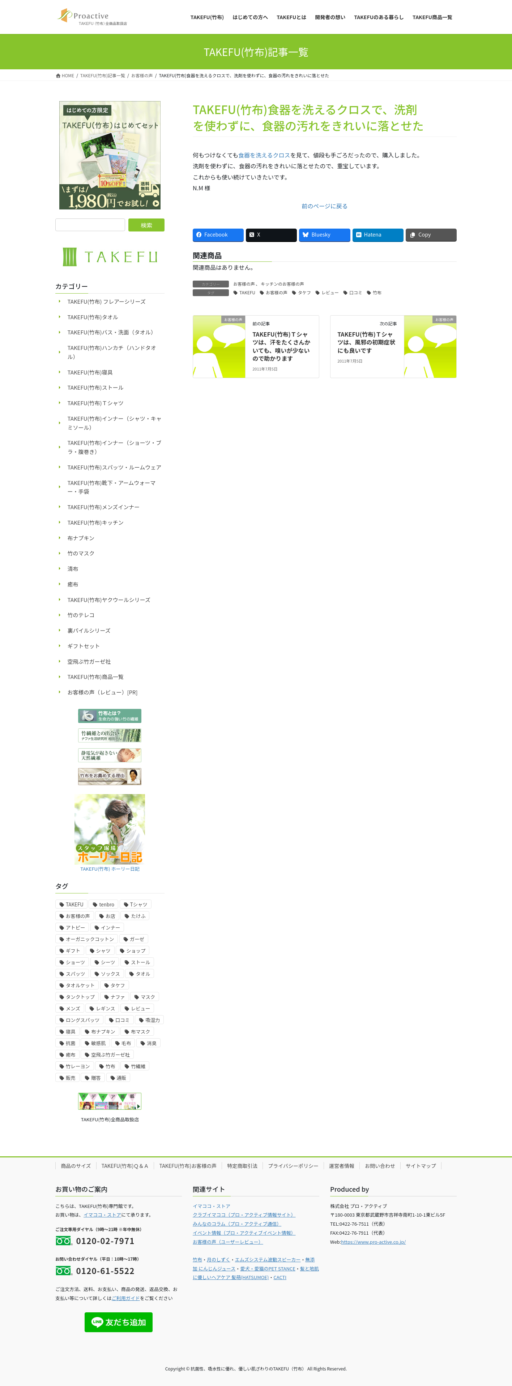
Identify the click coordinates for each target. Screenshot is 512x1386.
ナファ (118, 996)
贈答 (96, 1077)
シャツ (103, 950)
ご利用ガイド (126, 1298)
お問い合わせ (380, 1165)
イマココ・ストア (102, 1214)
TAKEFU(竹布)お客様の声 (188, 1165)
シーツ (108, 962)
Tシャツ (139, 904)
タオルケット (80, 985)
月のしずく (218, 1259)
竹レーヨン (78, 1066)
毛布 (126, 1043)
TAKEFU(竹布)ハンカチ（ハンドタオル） (112, 352)
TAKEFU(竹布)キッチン (96, 522)
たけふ (138, 916)
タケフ (304, 292)
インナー (110, 927)
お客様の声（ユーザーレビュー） (228, 1241)
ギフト (73, 950)
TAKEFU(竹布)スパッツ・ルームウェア (115, 467)
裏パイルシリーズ (89, 630)
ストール (140, 962)
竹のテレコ (81, 615)
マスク (148, 996)
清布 (73, 568)
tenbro (106, 904)
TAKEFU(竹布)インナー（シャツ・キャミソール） (115, 423)
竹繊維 (138, 1066)
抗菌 (71, 1043)
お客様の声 (244, 284)
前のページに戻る (325, 206)
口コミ (355, 292)
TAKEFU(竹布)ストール (96, 387)
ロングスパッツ (82, 1020)
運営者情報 (341, 1165)
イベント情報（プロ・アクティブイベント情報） (244, 1232)
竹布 (377, 292)
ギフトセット (84, 646)
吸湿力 (152, 1020)
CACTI (279, 1277)
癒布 (73, 584)
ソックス (110, 973)
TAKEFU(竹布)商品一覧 (96, 676)
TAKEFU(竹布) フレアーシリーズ (107, 301)
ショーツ (75, 962)
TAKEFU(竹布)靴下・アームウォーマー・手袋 (112, 487)
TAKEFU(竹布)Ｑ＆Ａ (125, 1165)
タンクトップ (80, 996)
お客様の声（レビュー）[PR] (103, 692)
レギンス (105, 1008)
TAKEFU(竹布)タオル (93, 317)
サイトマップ (421, 1165)
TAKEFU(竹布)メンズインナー (104, 507)
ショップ (135, 950)
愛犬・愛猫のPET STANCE (267, 1268)
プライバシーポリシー (293, 1165)
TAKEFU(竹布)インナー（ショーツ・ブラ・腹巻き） (115, 447)
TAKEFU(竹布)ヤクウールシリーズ (109, 599)
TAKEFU (247, 292)
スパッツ (75, 973)
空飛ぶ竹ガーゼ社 (89, 661)
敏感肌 (98, 1043)
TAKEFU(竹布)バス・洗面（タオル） (112, 332)
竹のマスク (81, 553)
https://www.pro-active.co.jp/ (373, 1241)
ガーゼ (137, 939)
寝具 (71, 1031)
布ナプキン (81, 538)
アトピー (75, 927)
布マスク (140, 1031)
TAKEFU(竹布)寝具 (90, 372)
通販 (122, 1077)
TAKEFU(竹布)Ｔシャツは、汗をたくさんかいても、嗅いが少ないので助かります (281, 346)
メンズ (73, 1008)
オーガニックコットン (90, 939)
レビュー (330, 292)
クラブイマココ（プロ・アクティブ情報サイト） (244, 1214)
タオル (143, 973)
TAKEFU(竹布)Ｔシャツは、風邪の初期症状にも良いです (366, 342)
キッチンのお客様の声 (282, 284)
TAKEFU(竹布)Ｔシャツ (96, 403)
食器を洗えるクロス (264, 155)
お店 (110, 916)
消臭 (152, 1043)
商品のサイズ (76, 1165)
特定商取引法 (242, 1165)
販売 (71, 1077)
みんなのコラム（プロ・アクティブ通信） (237, 1223)
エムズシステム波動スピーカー (268, 1259)
